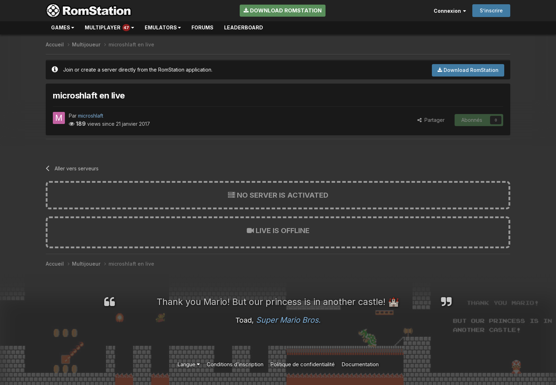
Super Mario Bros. (288, 319)
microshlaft (90, 116)
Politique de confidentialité (302, 364)
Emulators (163, 27)
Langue (188, 364)
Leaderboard (243, 27)
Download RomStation (283, 10)
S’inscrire (491, 10)
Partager (431, 120)
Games (62, 27)
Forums (202, 27)
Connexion (450, 11)
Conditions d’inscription (235, 364)
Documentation (360, 364)
